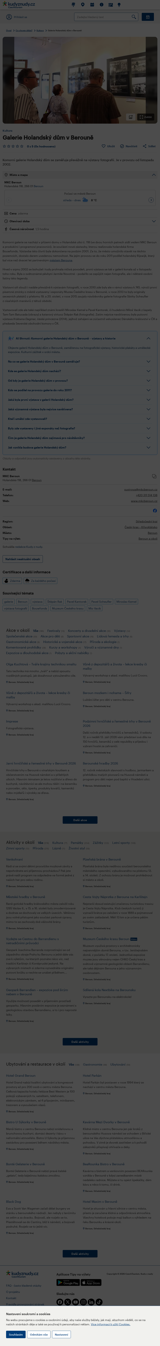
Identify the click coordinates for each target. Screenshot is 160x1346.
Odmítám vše (39, 1334)
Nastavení (61, 1334)
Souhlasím (16, 1334)
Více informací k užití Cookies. (110, 1324)
